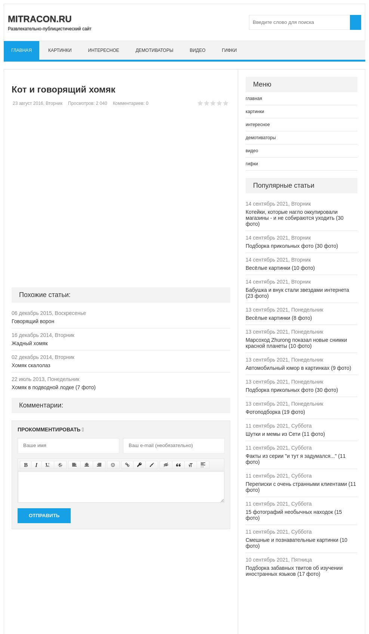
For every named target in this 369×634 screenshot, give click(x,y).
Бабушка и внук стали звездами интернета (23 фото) (297, 293)
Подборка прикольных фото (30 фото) (292, 246)
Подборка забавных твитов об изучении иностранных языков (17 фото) (294, 571)
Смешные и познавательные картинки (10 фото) (296, 543)
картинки (60, 50)
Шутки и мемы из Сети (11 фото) (285, 434)
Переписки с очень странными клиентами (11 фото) (301, 487)
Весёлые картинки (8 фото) (279, 318)
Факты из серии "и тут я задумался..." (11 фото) (295, 459)
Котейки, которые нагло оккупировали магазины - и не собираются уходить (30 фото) (295, 218)
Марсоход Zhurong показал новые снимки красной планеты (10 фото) (296, 343)
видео (197, 50)
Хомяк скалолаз (31, 365)
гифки (229, 50)
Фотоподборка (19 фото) (275, 412)
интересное (103, 50)
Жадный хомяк (30, 343)
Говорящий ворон (33, 321)
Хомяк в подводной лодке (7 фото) (54, 387)
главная (21, 50)
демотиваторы (154, 50)
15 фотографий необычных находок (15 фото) (294, 515)
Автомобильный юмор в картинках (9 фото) (298, 368)
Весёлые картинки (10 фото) (280, 268)
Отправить (44, 515)
